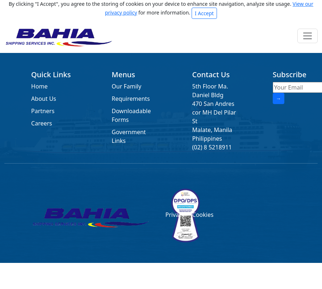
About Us (43, 99)
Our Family (126, 86)
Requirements (131, 99)
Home (39, 86)
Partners (42, 111)
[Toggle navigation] (307, 36)
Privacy (174, 215)
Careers (41, 123)
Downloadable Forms (131, 115)
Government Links (129, 136)
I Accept (204, 13)
